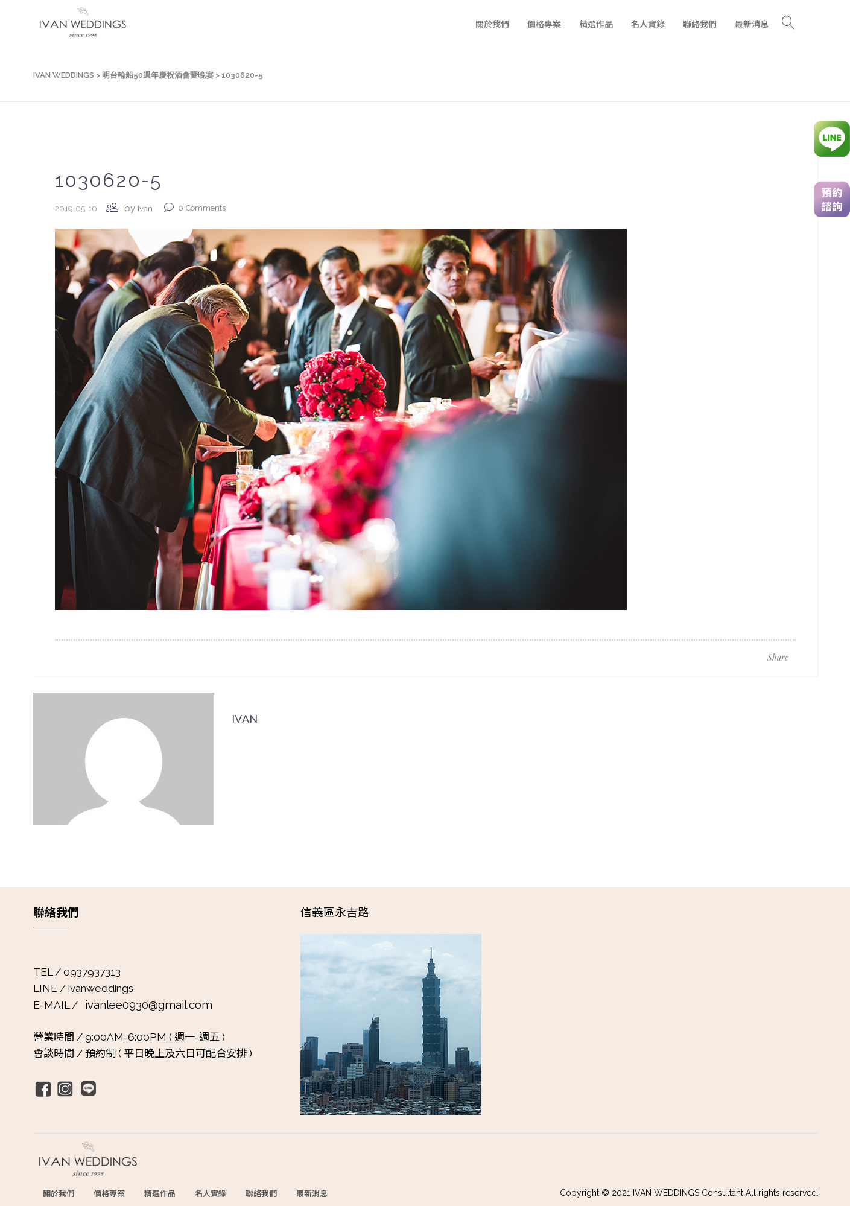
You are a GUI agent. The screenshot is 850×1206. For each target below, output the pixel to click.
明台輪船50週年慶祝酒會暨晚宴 (158, 75)
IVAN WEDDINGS (63, 75)
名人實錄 (210, 1193)
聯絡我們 (261, 1193)
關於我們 (58, 1193)
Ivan (145, 208)
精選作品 (160, 1193)
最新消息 (312, 1193)
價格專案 (109, 1193)
